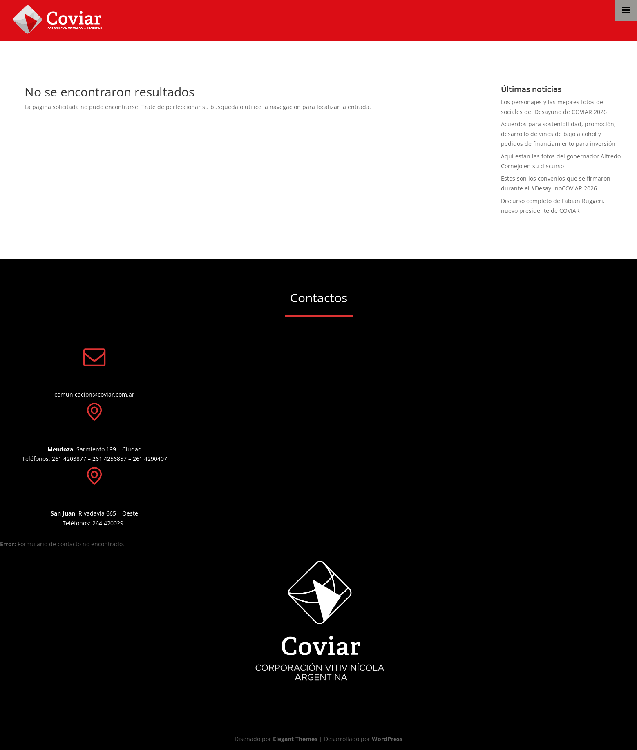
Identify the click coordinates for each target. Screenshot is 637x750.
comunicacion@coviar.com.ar (94, 394)
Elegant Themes (295, 739)
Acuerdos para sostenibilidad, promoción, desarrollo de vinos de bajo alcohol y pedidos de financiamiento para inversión (558, 133)
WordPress (387, 739)
